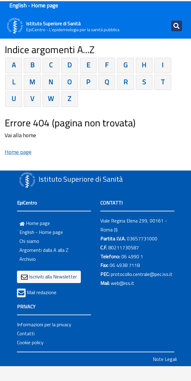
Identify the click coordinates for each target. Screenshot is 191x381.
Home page (18, 152)
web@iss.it (122, 283)
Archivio (27, 259)
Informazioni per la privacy (44, 324)
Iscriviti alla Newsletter (53, 276)
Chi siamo (29, 241)
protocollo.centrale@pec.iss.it (141, 274)
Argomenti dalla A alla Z (44, 250)
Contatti (26, 333)
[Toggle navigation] (176, 26)
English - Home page (33, 5)
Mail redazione (41, 292)
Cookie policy (30, 342)
